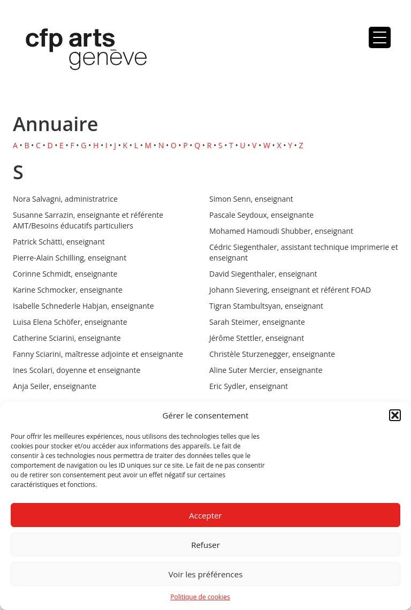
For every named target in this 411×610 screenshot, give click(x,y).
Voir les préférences (206, 574)
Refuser (205, 544)
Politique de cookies (200, 596)
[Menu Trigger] (380, 37)
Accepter (205, 515)
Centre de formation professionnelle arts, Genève (80, 51)
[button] (395, 415)
